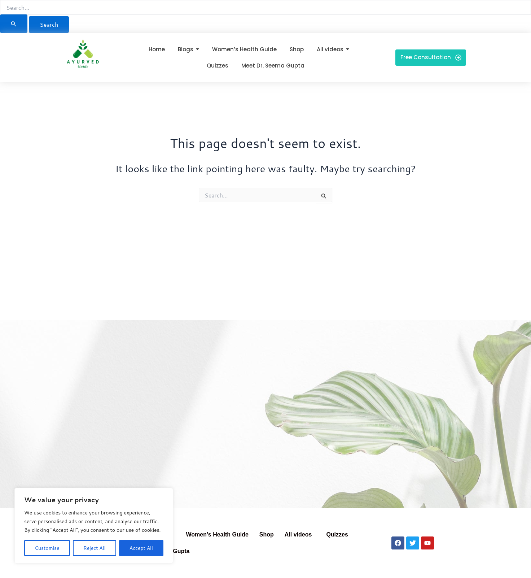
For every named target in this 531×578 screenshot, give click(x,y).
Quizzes (337, 534)
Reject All (94, 548)
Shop (266, 534)
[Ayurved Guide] (82, 55)
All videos (298, 534)
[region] (93, 526)
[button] (300, 534)
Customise (47, 548)
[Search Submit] (13, 23)
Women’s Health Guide (217, 534)
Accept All (141, 548)
